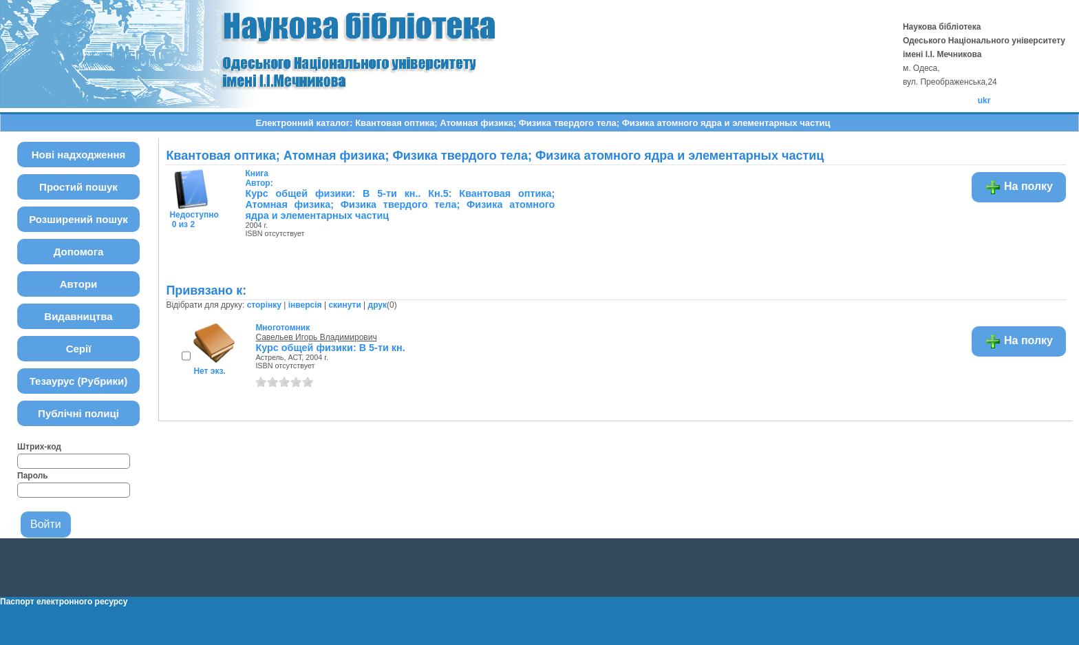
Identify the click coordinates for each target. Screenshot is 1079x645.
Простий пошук (78, 187)
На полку (1019, 187)
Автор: (259, 178)
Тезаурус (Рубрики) (79, 381)
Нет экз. (209, 371)
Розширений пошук (78, 219)
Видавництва (78, 316)
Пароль (32, 475)
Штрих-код (39, 447)
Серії (79, 349)
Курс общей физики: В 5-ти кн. (330, 347)
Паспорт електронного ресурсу (63, 601)
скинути (344, 305)
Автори (79, 284)
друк (377, 305)
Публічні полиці (78, 413)
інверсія (305, 305)
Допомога (79, 251)
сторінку (264, 305)
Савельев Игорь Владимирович (315, 337)
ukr (984, 100)
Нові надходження (79, 154)
